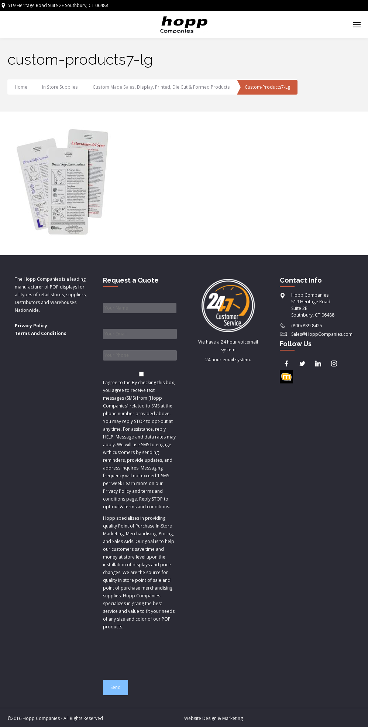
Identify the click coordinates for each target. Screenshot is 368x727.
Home (21, 86)
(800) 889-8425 (306, 325)
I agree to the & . (139, 444)
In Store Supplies (59, 86)
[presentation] (159, 651)
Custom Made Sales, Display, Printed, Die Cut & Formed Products (159, 86)
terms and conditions (146, 507)
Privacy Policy (31, 325)
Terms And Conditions (40, 333)
